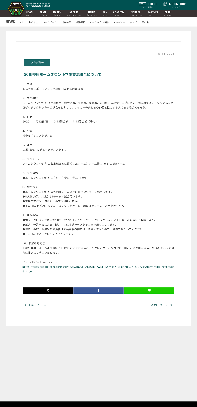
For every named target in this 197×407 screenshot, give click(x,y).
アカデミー (119, 22)
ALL (21, 22)
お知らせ (33, 22)
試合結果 (66, 22)
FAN (105, 13)
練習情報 (80, 22)
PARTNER (153, 13)
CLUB (167, 13)
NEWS (29, 13)
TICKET (150, 4)
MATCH (57, 13)
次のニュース (161, 305)
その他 (145, 22)
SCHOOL (136, 13)
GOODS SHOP (177, 4)
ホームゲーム (50, 22)
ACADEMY (118, 13)
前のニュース (35, 305)
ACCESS (74, 13)
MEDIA (92, 13)
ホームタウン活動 (99, 22)
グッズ (133, 22)
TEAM (43, 13)
